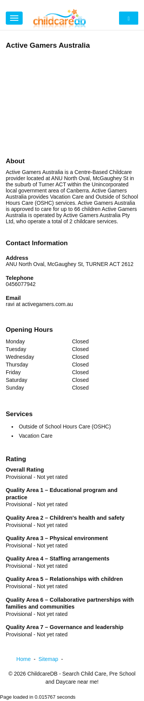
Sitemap (52, 659)
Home (28, 659)
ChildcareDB (42, 674)
